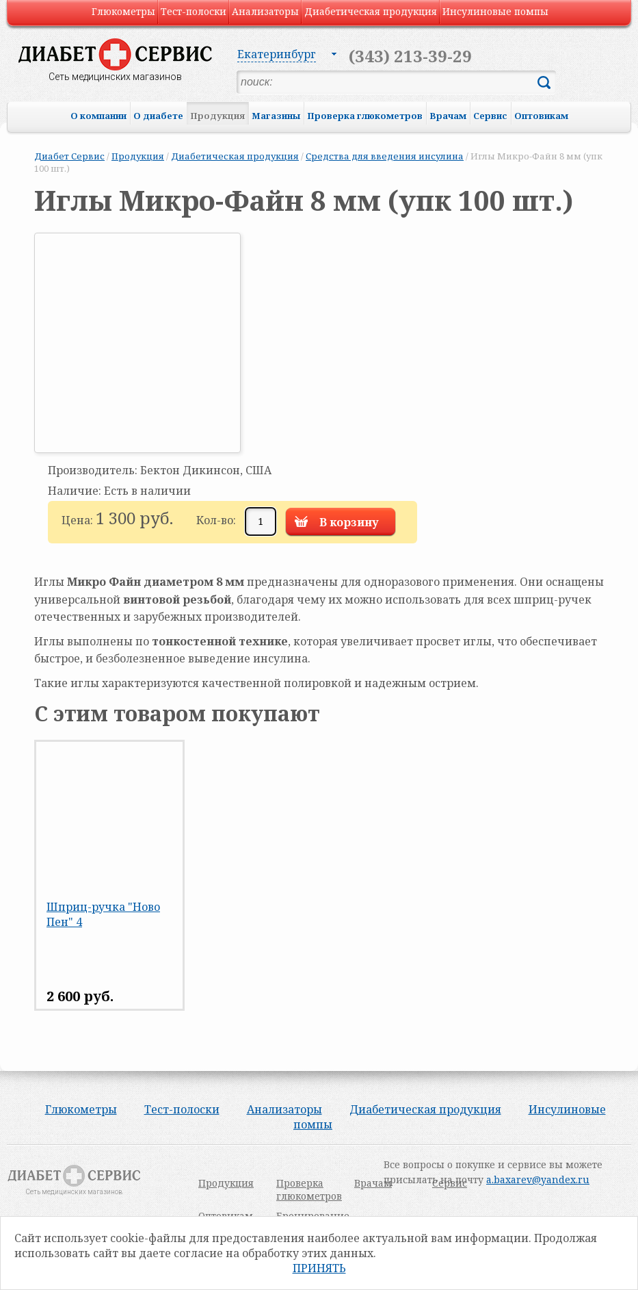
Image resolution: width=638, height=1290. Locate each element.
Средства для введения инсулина (385, 156)
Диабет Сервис (69, 156)
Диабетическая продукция (370, 11)
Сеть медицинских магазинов (115, 76)
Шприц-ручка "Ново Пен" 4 (103, 914)
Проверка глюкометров (365, 115)
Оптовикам (541, 115)
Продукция (217, 115)
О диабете (158, 115)
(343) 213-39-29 (410, 55)
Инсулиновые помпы (495, 11)
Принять (319, 1268)
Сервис (490, 115)
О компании (98, 115)
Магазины (276, 115)
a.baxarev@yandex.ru (537, 1179)
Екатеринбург (276, 54)
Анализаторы (265, 11)
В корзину (349, 522)
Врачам (447, 115)
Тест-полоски (193, 11)
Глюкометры (123, 11)
